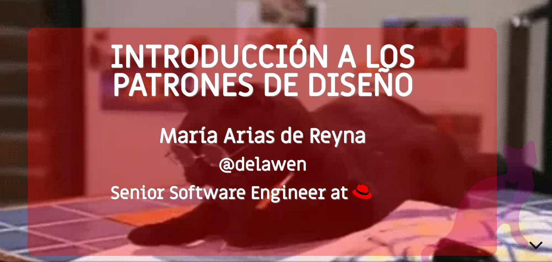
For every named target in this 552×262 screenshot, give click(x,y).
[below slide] (536, 247)
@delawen (262, 165)
